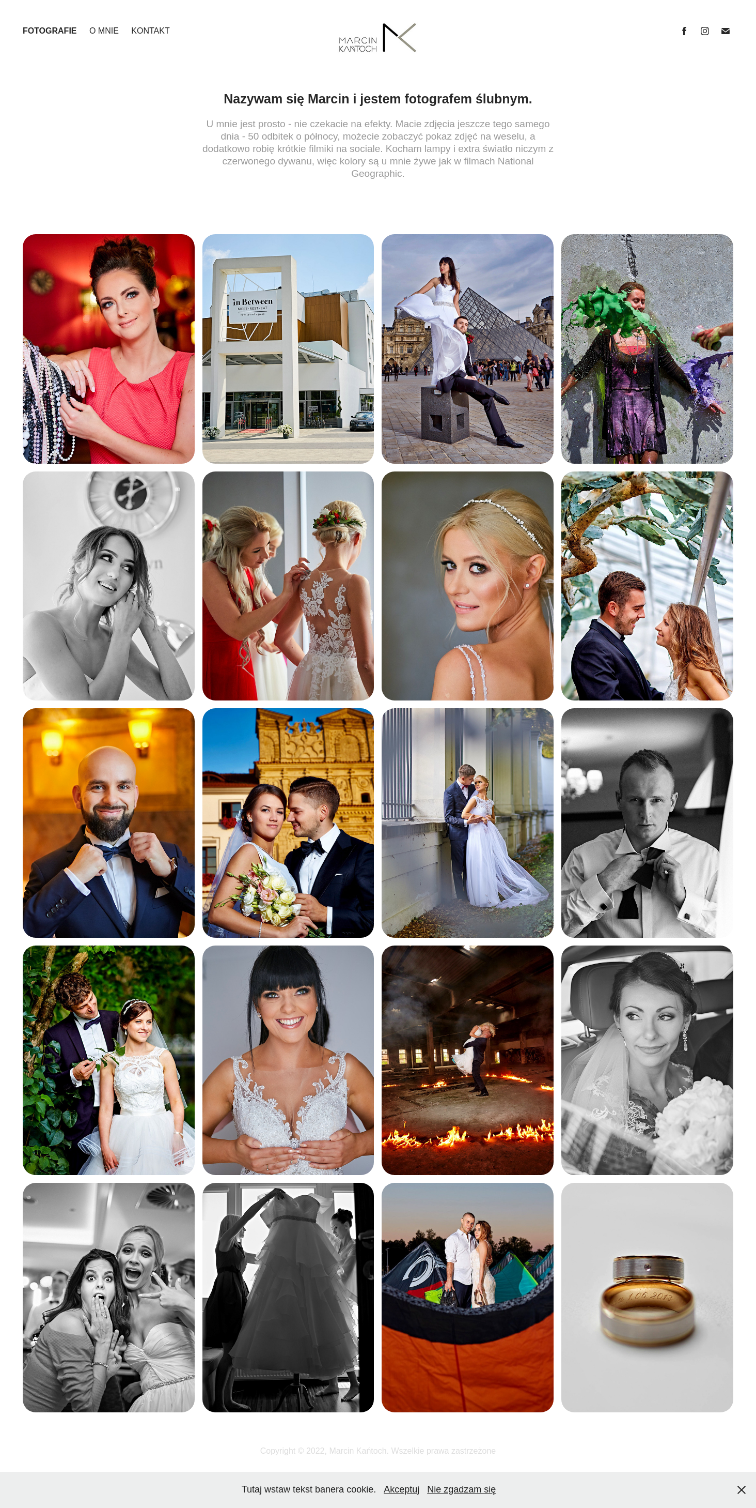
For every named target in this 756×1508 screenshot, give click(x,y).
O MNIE (104, 30)
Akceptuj (401, 1489)
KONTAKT (150, 30)
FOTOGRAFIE (50, 30)
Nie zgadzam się (461, 1489)
